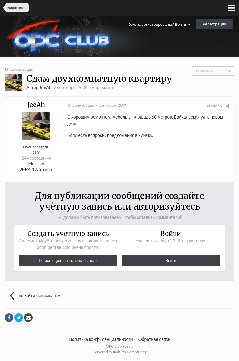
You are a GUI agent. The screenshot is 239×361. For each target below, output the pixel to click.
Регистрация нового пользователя (68, 260)
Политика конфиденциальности (101, 339)
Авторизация (21, 69)
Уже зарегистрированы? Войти (159, 24)
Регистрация (214, 23)
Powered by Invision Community (120, 352)
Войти (171, 260)
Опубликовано (97, 105)
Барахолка (102, 87)
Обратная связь (154, 339)
